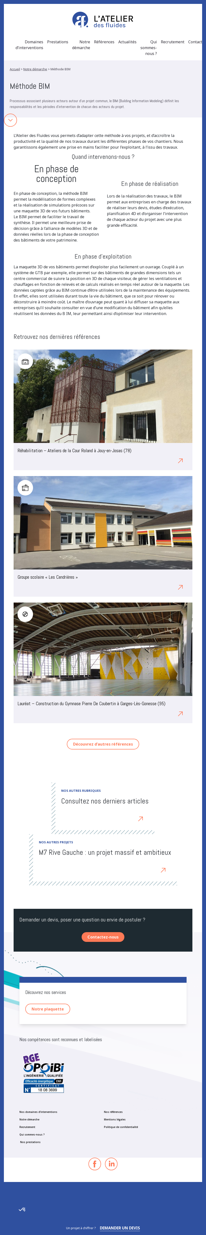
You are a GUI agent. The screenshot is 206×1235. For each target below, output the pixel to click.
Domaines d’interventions (29, 44)
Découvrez (129, 818)
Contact (195, 42)
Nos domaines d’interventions (38, 1112)
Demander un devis (120, 1228)
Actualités (127, 42)
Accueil (15, 69)
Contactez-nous (103, 937)
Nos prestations (30, 1142)
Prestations (57, 42)
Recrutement (172, 42)
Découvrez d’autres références (103, 744)
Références (104, 42)
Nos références (113, 1112)
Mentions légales (115, 1119)
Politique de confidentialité (121, 1127)
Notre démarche (81, 44)
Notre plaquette (48, 1009)
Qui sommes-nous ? (148, 47)
